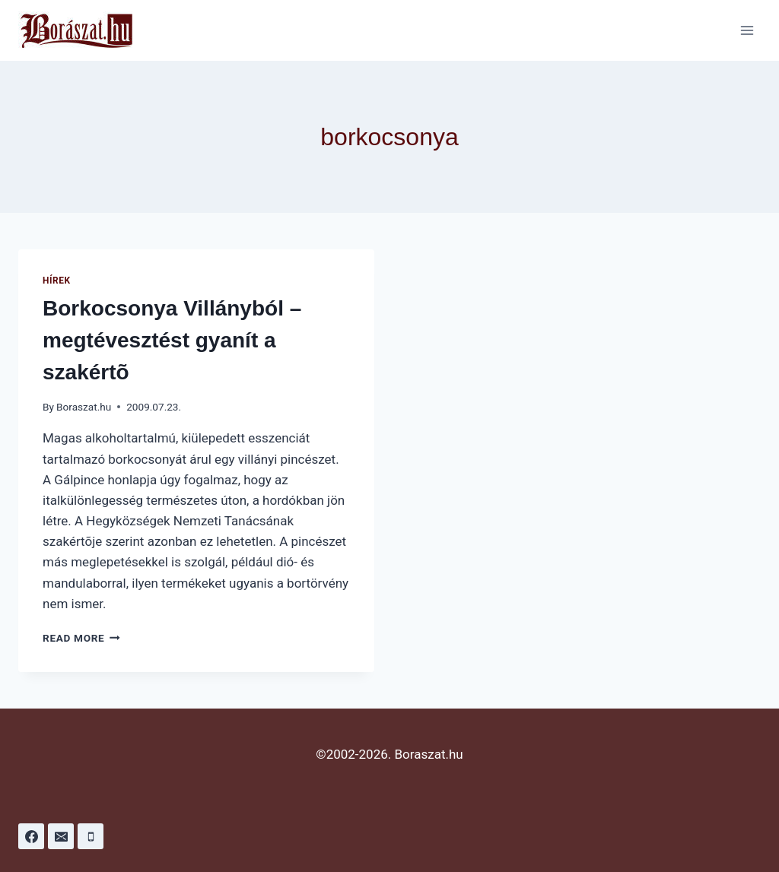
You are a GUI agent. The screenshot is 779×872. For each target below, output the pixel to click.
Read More (81, 638)
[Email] (61, 836)
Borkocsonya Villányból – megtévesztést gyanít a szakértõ (172, 340)
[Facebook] (31, 836)
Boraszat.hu (83, 407)
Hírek (57, 280)
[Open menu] (747, 30)
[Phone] (90, 836)
